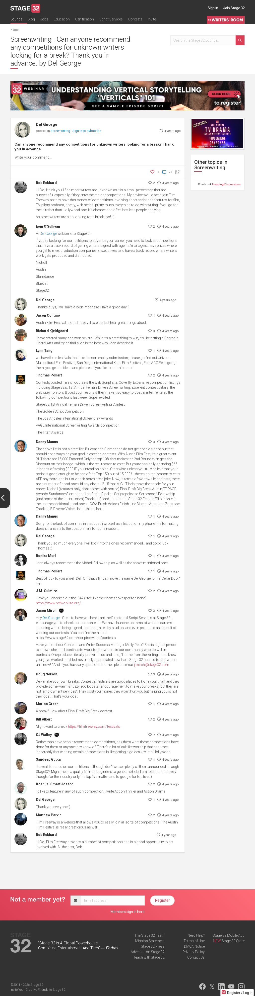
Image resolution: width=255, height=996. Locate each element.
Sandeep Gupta (48, 759)
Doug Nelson (46, 674)
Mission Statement (150, 941)
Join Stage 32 (234, 8)
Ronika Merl (46, 556)
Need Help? (196, 935)
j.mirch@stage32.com (151, 665)
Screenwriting (61, 131)
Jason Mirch (46, 611)
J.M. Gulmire (46, 591)
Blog (31, 19)
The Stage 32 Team (149, 935)
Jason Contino (48, 315)
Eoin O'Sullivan (48, 226)
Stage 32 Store (233, 941)
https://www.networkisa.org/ (58, 603)
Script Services (111, 19)
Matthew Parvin (49, 815)
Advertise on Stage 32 (148, 952)
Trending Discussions (226, 184)
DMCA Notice (194, 946)
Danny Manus (47, 442)
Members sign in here (127, 912)
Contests (135, 19)
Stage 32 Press (153, 946)
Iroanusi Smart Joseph (54, 784)
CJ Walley (44, 735)
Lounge (16, 19)
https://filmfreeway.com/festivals (94, 726)
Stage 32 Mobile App (229, 935)
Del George (47, 124)
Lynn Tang (44, 351)
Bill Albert (44, 719)
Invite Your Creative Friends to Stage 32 (37, 990)
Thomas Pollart (49, 375)
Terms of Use (194, 941)
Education (62, 19)
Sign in (213, 8)
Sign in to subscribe (86, 131)
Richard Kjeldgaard (52, 331)
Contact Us (196, 957)
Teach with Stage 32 (149, 957)
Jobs (44, 19)
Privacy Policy (194, 952)
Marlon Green (47, 704)
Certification (84, 19)
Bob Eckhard (46, 183)
